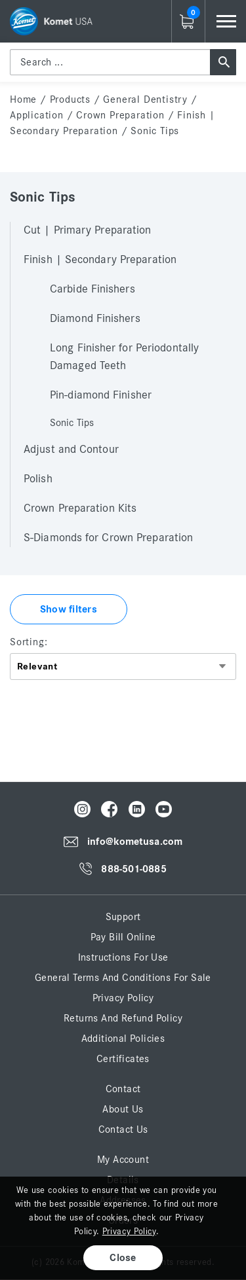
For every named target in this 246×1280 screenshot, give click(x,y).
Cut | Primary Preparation (88, 230)
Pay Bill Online (123, 937)
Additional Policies (123, 1038)
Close (123, 1258)
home (23, 99)
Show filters (68, 609)
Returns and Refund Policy (123, 1018)
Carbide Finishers (92, 289)
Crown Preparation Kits (80, 508)
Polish (38, 479)
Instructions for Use (123, 957)
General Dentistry (145, 99)
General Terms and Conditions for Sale (123, 977)
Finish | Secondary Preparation (100, 260)
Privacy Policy (123, 998)
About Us (122, 1109)
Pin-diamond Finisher (101, 395)
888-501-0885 (133, 869)
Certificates (123, 1059)
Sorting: (28, 642)
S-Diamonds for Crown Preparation (108, 538)
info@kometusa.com (134, 842)
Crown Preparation (120, 115)
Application (37, 115)
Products (70, 99)
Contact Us (123, 1129)
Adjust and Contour (71, 449)
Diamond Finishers (95, 319)
